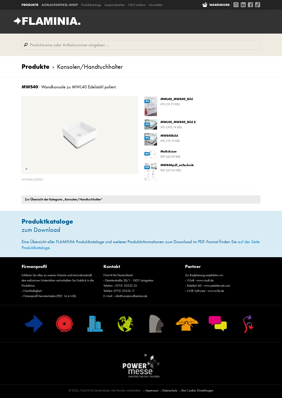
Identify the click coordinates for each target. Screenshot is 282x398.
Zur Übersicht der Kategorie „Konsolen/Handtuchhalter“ (64, 199)
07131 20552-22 (126, 285)
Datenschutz (169, 390)
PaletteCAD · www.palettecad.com (208, 285)
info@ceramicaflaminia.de (131, 296)
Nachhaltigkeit (32, 291)
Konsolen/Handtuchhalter (86, 67)
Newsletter (155, 5)
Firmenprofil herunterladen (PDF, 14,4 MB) (49, 296)
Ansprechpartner (114, 5)
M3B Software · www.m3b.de (205, 291)
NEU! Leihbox (136, 5)
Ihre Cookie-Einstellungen (197, 390)
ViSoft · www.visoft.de (200, 280)
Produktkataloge (91, 5)
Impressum (151, 390)
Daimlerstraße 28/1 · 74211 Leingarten (129, 280)
